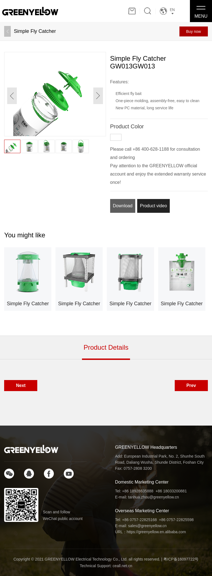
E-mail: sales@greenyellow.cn (141, 526)
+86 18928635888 (137, 491)
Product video (153, 205)
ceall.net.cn (122, 566)
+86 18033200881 (171, 491)
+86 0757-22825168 (139, 519)
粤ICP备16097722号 (181, 559)
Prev (191, 385)
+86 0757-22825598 (176, 519)
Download (122, 205)
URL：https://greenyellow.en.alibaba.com (150, 532)
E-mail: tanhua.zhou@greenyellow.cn (147, 497)
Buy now (193, 31)
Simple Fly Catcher (35, 31)
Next (21, 385)
